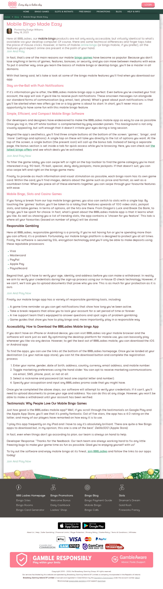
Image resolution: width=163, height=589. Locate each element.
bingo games (83, 57)
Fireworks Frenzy (129, 509)
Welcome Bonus (60, 500)
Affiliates (132, 532)
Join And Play (16, 51)
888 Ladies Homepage (30, 495)
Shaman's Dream (129, 500)
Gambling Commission (103, 578)
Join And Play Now (19, 155)
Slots (122, 495)
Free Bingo (85, 12)
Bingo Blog (91, 495)
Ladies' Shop (58, 509)
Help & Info (133, 12)
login (148, 4)
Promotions (103, 12)
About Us (30, 532)
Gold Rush (125, 505)
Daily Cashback (60, 505)
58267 (137, 578)
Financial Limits (62, 532)
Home (26, 12)
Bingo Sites (23, 500)
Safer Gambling (47, 532)
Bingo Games (42, 12)
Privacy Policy (91, 532)
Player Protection (77, 532)
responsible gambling (78, 581)
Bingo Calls (92, 509)
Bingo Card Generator (30, 509)
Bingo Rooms (24, 505)
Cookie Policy (104, 532)
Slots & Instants (64, 12)
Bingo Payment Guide (98, 500)
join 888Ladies (97, 451)
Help (37, 532)
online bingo (89, 45)
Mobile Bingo (93, 505)
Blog (119, 12)
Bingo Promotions (61, 495)
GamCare (101, 581)
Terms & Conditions (119, 532)
